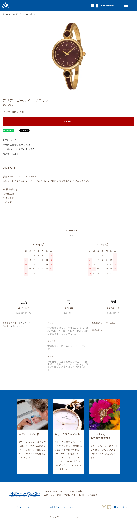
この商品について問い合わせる (19, 149)
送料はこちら (25, 323)
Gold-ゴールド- (32, 14)
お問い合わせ (121, 507)
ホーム (5, 14)
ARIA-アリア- (17, 14)
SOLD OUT (68, 122)
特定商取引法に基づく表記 (16, 144)
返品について (9, 140)
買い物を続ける (11, 153)
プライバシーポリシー (26, 507)
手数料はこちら (18, 325)
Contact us (107, 5)
